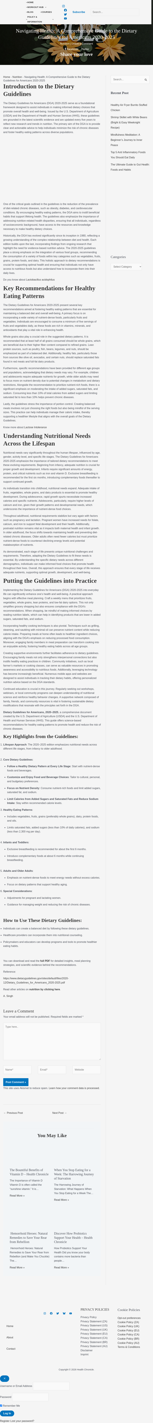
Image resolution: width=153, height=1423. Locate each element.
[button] (44, 7)
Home (6, 77)
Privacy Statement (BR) (94, 1342)
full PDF (45, 961)
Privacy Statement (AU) (94, 1346)
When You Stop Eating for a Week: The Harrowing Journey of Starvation (74, 1174)
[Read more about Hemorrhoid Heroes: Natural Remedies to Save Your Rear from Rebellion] (30, 1217)
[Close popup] (4, 1378)
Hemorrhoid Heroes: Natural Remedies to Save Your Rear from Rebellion (29, 1238)
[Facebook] (65, 10)
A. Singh (8, 996)
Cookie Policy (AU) (128, 1343)
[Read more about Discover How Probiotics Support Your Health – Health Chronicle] (74, 1217)
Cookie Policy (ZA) (128, 1322)
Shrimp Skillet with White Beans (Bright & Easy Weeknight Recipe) (129, 122)
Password (5, 1397)
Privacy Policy (89, 1317)
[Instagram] (63, 6)
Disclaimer (87, 1350)
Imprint (85, 1354)
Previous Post (13, 1113)
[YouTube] (65, 18)
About (9, 1337)
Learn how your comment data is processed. (74, 1088)
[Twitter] (65, 14)
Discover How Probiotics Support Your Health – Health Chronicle (73, 1238)
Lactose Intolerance (35, 427)
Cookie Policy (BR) (128, 1338)
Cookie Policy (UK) (128, 1326)
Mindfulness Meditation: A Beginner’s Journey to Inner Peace (126, 140)
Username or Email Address (16, 1386)
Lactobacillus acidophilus (40, 279)
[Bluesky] (64, 1313)
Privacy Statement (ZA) (94, 1321)
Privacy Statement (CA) (94, 1338)
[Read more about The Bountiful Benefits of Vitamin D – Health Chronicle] (30, 1153)
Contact (10, 1348)
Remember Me (10, 1405)
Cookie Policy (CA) (128, 1334)
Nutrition (17, 77)
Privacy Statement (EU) (94, 1333)
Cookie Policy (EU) (128, 1330)
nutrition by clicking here (44, 989)
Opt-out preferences (129, 1318)
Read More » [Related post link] (17, 1195)
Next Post (59, 1113)
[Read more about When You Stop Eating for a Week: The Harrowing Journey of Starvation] (74, 1153)
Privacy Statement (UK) (94, 1329)
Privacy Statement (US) (94, 1325)
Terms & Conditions (129, 1347)
